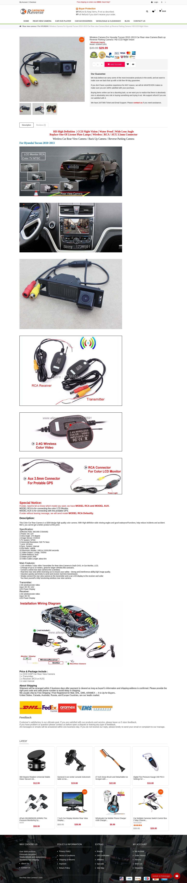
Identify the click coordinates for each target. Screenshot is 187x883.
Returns (138, 860)
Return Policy (64, 868)
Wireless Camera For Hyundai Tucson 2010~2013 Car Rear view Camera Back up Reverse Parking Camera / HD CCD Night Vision (99, 26)
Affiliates (100, 860)
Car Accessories (83, 21)
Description (26, 125)
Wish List (138, 864)
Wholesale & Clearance (108, 21)
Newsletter (139, 868)
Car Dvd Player (63, 21)
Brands (100, 851)
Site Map (100, 868)
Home (26, 21)
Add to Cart (115, 64)
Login (154, 2)
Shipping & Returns (67, 860)
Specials (100, 864)
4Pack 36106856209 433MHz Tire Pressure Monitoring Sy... (33, 819)
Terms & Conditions (67, 855)
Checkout (32, 2)
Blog (127, 21)
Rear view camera (42, 21)
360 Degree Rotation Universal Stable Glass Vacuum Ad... (34, 778)
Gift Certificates (103, 855)
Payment (62, 864)
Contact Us (139, 21)
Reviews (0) (41, 125)
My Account (23, 2)
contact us (137, 103)
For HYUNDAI (43, 26)
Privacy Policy (64, 851)
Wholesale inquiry (98, 42)
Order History (140, 855)
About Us (25, 863)
